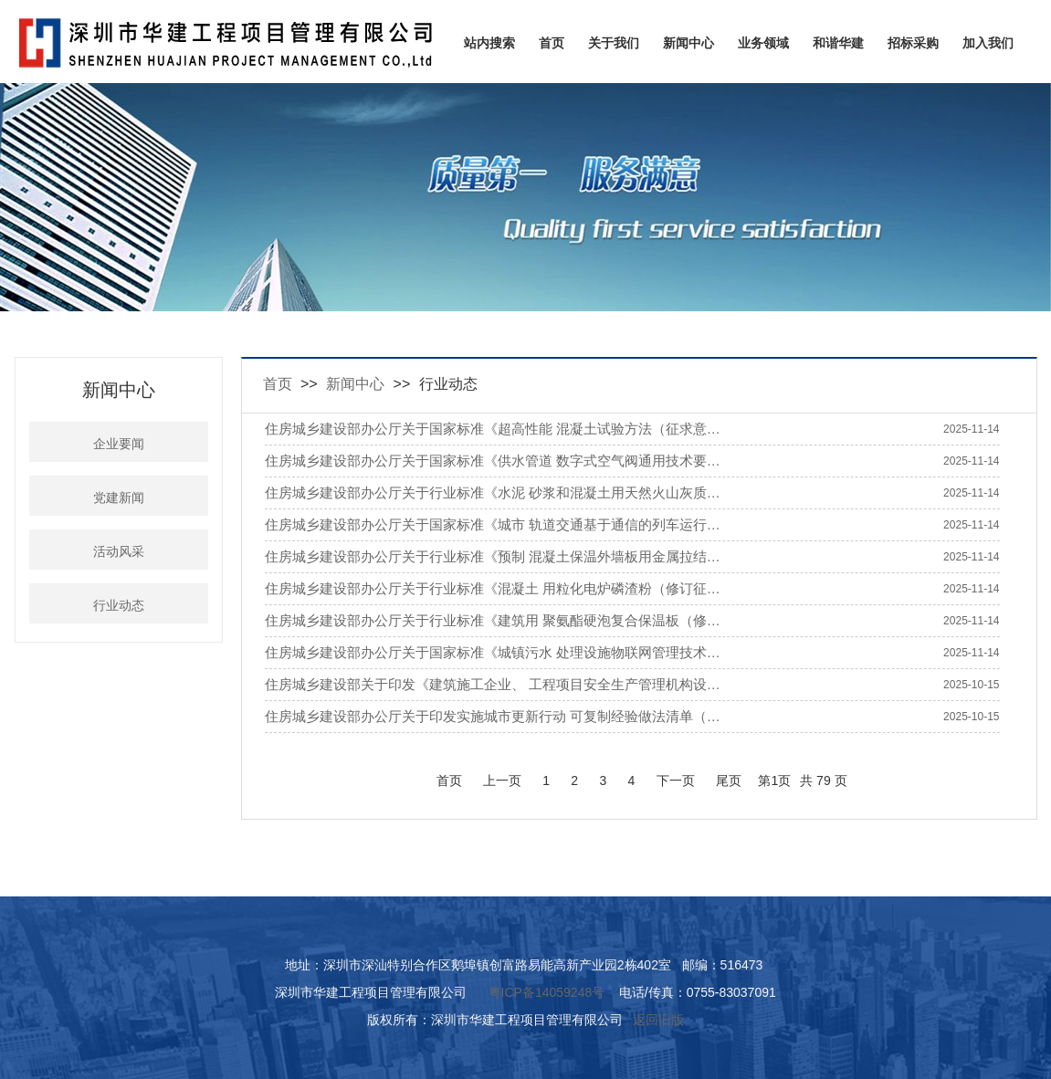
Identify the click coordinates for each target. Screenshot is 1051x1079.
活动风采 (118, 552)
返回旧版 (658, 1019)
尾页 (728, 780)
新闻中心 (688, 43)
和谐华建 (838, 43)
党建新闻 (118, 498)
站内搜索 (489, 43)
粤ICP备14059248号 (547, 992)
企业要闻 (118, 444)
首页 (551, 43)
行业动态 (118, 606)
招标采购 (913, 43)
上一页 (502, 780)
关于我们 (613, 43)
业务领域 (763, 43)
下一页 (676, 780)
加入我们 (988, 43)
